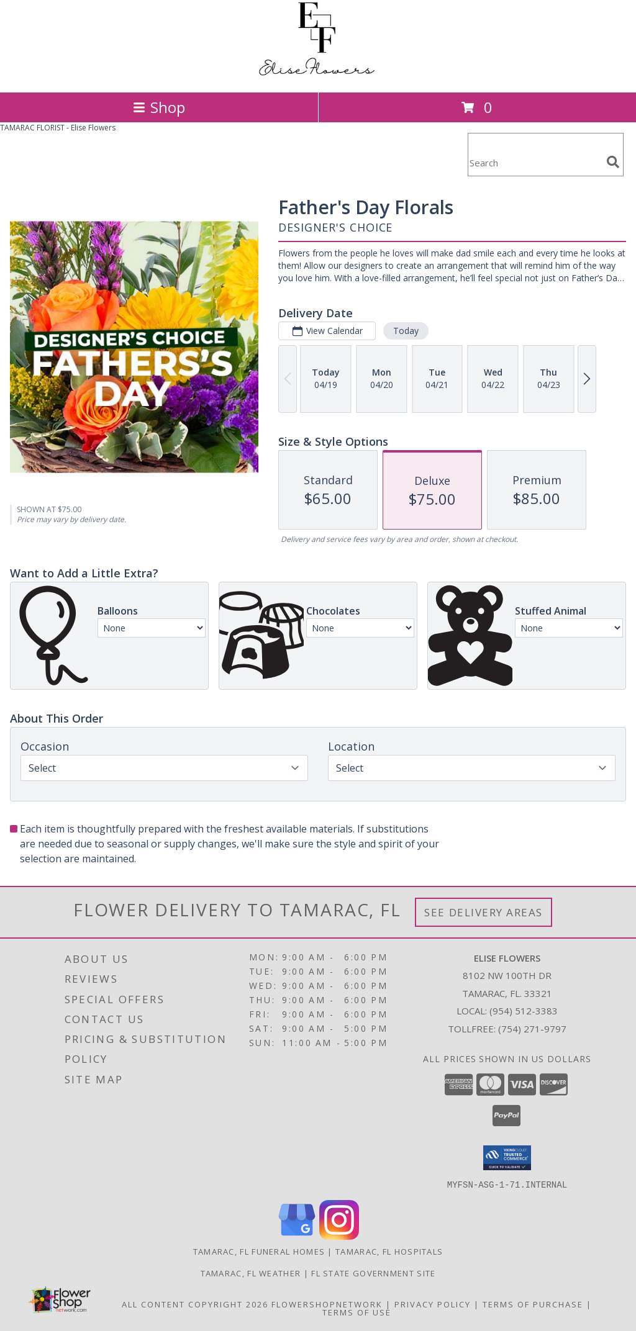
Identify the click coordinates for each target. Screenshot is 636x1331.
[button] (507, 1157)
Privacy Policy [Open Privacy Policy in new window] (432, 1303)
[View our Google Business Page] (297, 1236)
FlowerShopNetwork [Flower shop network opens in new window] (327, 1303)
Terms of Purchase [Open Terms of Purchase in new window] (533, 1303)
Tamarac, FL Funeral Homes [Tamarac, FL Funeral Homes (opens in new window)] (259, 1251)
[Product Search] (534, 162)
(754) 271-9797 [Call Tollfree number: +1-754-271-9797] (532, 1028)
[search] (613, 162)
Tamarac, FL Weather (251, 1272)
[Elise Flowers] (318, 74)
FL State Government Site (373, 1272)
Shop (159, 107)
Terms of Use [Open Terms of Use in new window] (356, 1311)
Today (406, 330)
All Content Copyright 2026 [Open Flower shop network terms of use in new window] (195, 1303)
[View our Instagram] (339, 1236)
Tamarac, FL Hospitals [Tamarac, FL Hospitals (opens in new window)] (389, 1251)
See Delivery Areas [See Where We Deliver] (483, 912)
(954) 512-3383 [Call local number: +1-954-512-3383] (523, 1010)
